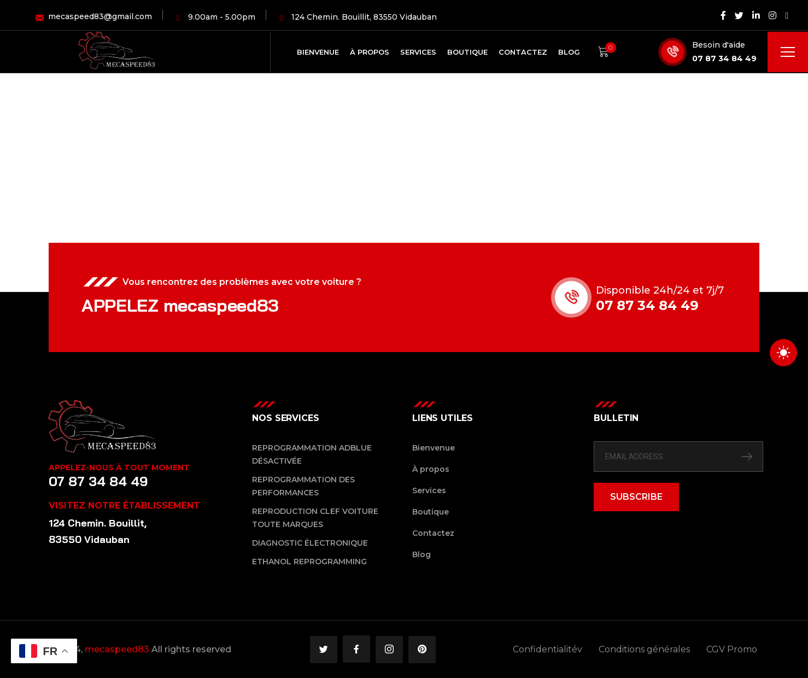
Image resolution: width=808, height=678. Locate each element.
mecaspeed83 (117, 649)
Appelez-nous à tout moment (119, 467)
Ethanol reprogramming (309, 561)
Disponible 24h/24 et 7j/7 (661, 290)
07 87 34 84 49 (724, 58)
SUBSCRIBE (636, 497)
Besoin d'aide (718, 45)
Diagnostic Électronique (310, 543)
